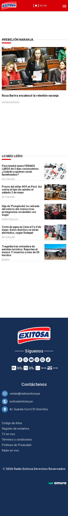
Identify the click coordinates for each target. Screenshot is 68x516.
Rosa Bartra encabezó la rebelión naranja (30, 95)
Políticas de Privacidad (16, 445)
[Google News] (42, 359)
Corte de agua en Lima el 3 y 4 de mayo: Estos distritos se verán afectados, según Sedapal (21, 229)
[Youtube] (31, 359)
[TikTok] (48, 359)
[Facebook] (20, 359)
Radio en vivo (10, 450)
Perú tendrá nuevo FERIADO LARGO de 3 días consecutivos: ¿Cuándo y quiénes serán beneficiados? (20, 170)
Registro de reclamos (15, 428)
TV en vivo (8, 434)
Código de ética (12, 423)
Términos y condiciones (17, 439)
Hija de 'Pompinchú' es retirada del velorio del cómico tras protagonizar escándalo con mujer (20, 210)
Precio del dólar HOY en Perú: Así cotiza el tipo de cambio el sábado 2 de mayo (22, 189)
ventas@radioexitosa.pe (25, 393)
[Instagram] (36, 359)
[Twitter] (25, 359)
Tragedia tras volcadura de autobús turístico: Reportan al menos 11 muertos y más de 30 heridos (20, 251)
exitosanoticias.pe (21, 401)
